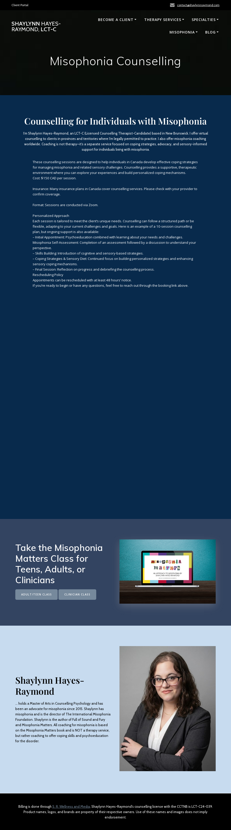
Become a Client (115, 19)
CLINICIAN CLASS (77, 594)
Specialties (204, 19)
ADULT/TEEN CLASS (36, 594)
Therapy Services (162, 19)
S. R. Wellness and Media (71, 806)
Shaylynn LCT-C (36, 26)
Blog (210, 32)
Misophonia (182, 32)
